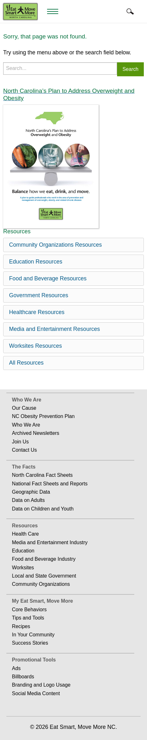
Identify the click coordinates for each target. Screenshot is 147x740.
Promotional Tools (34, 659)
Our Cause (24, 408)
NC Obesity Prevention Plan (43, 416)
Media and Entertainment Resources (54, 329)
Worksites (23, 567)
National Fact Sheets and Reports (50, 483)
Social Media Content (36, 693)
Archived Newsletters (36, 433)
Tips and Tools (28, 617)
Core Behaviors (29, 609)
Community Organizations (41, 584)
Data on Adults (28, 500)
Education (23, 550)
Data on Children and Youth (43, 508)
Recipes (21, 626)
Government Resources (38, 295)
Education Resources (35, 261)
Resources (25, 525)
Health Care (25, 534)
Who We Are (26, 399)
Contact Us (24, 450)
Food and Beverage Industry (44, 559)
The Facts (24, 466)
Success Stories (30, 643)
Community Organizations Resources (55, 245)
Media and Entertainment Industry (50, 542)
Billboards (23, 676)
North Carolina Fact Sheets (42, 475)
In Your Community (33, 634)
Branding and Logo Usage (41, 685)
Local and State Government (44, 576)
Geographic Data (31, 492)
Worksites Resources (35, 346)
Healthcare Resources (37, 312)
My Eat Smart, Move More (42, 601)
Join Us (20, 441)
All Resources (26, 363)
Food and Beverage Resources (48, 278)
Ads (16, 668)
